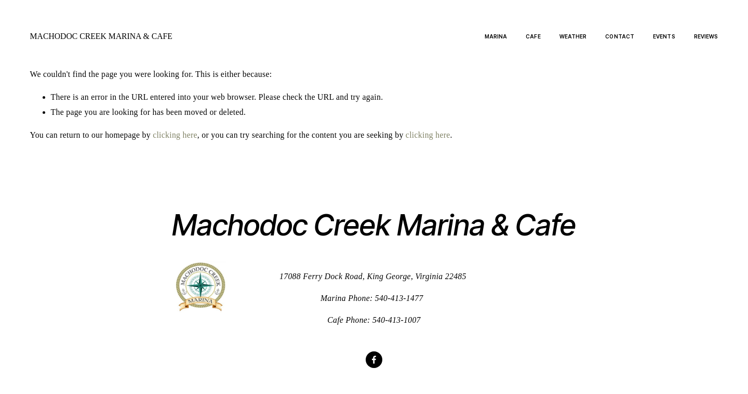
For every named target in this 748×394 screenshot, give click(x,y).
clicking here (175, 134)
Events (664, 36)
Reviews (706, 36)
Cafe (533, 36)
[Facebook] (374, 359)
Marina (496, 36)
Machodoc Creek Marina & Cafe (101, 36)
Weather (573, 36)
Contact (619, 36)
